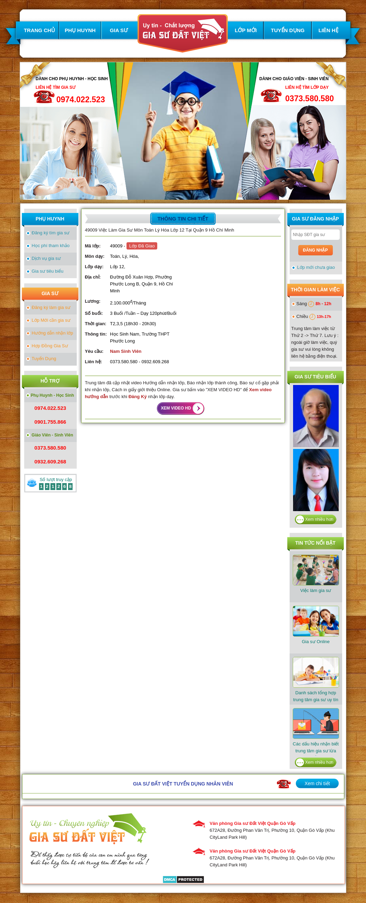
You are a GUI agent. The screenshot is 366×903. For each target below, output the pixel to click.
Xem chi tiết (317, 783)
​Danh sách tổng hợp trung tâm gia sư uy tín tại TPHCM (316, 683)
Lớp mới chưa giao (316, 267)
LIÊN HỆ (328, 30)
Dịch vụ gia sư (46, 258)
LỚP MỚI (246, 30)
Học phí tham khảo (51, 245)
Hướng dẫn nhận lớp (52, 333)
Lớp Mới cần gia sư (51, 320)
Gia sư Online (316, 625)
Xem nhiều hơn (319, 519)
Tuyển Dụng (44, 358)
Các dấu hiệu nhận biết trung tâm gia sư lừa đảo (316, 734)
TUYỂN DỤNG (287, 30)
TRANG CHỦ (39, 30)
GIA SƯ (119, 30)
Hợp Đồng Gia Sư (50, 345)
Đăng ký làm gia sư (51, 307)
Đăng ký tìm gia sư (50, 232)
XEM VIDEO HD (176, 408)
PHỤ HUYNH (80, 30)
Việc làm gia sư (316, 574)
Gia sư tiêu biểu (48, 271)
